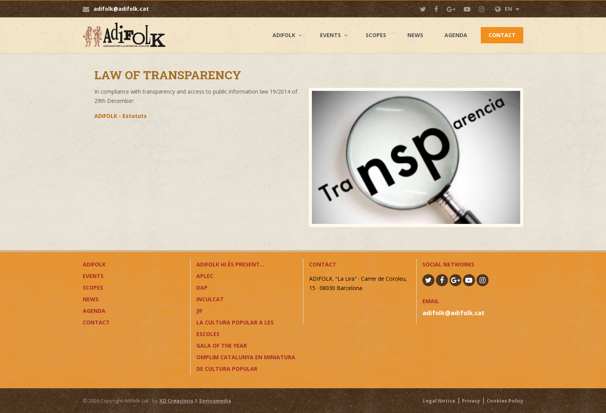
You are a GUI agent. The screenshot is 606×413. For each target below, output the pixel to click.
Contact (502, 35)
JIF (199, 310)
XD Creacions (176, 400)
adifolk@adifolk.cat (121, 8)
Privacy (471, 401)
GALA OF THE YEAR (221, 345)
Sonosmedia (215, 400)
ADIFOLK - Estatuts (120, 115)
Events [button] (330, 35)
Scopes (376, 35)
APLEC (204, 276)
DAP (202, 287)
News (415, 35)
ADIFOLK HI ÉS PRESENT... (230, 264)
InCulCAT (210, 299)
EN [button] (507, 8)
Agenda (455, 35)
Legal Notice (439, 401)
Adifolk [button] (283, 35)
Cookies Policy (505, 401)
